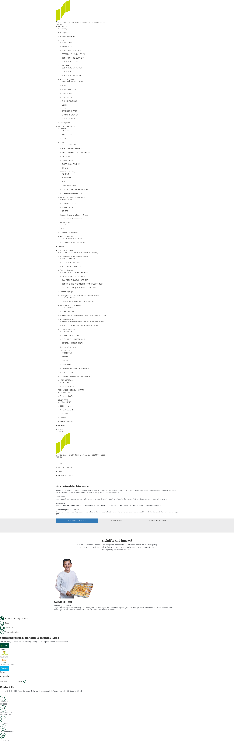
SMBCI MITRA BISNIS (69, 101)
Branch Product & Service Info (71, 219)
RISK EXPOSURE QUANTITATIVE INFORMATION (79, 288)
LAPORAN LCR (67, 382)
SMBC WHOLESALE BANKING (72, 82)
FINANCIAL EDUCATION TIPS (72, 239)
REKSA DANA (67, 199)
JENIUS (65, 105)
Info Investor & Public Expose (70, 306)
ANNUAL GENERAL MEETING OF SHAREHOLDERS (80, 325)
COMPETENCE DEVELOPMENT (73, 50)
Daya (62, 40)
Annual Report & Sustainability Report (74, 256)
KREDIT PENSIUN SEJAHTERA (73, 149)
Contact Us (64, 109)
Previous (52, 584)
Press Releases (65, 225)
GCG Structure (65, 406)
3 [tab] (120, 615)
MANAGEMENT (65, 402)
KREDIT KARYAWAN (69, 145)
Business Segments (67, 80)
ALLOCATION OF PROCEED (72, 266)
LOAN (62, 143)
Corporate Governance (68, 329)
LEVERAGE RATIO (68, 298)
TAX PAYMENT (67, 178)
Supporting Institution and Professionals (75, 376)
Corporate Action (66, 351)
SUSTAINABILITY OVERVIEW (72, 68)
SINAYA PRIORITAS (69, 89)
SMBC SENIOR (67, 93)
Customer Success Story (69, 233)
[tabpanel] (117, 583)
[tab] (77, 520)
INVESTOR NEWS (68, 308)
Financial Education (67, 237)
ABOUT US (62, 26)
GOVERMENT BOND (69, 203)
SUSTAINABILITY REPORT (71, 262)
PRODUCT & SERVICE (65, 127)
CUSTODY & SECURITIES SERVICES (75, 190)
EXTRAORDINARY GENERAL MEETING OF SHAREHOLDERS (83, 321)
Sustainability (65, 66)
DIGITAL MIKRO (67, 160)
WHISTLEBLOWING (69, 119)
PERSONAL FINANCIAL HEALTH (73, 54)
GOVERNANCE (63, 400)
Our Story (63, 29)
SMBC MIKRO (67, 97)
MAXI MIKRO (66, 156)
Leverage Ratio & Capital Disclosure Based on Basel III (79, 296)
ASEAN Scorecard (66, 422)
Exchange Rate (65, 392)
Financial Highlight (66, 292)
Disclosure (64, 414)
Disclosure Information (68, 347)
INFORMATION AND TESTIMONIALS (75, 243)
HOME (60, 464)
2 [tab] (117, 615)
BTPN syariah (65, 123)
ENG (57, 24)
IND (60, 24)
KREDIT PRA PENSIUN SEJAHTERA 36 (76, 152)
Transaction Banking (67, 172)
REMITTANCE (67, 174)
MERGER (65, 357)
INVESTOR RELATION (65, 250)
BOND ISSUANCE (68, 372)
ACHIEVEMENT (67, 42)
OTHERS (65, 168)
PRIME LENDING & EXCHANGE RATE (71, 390)
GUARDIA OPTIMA (68, 207)
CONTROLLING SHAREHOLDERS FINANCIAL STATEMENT (82, 284)
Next (182, 584)
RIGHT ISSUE (66, 365)
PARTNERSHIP (67, 46)
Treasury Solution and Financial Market (74, 215)
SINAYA (65, 86)
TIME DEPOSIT (67, 135)
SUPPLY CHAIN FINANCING (72, 193)
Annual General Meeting (69, 319)
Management (65, 33)
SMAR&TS (61, 425)
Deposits (63, 129)
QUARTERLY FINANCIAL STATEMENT (75, 280)
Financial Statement (67, 270)
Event (62, 229)
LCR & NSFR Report (67, 380)
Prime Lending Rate (67, 396)
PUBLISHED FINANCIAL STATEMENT (75, 272)
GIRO (64, 139)
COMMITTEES (67, 331)
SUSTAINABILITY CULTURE (71, 76)
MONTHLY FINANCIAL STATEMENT (74, 276)
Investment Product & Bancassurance (74, 197)
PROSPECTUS (67, 353)
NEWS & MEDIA (63, 223)
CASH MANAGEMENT (69, 186)
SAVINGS (65, 131)
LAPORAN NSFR (68, 386)
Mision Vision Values (67, 36)
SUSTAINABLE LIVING (70, 62)
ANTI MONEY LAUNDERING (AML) (74, 339)
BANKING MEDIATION (69, 111)
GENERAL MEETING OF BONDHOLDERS (76, 368)
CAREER (61, 246)
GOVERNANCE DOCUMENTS (72, 343)
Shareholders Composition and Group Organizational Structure (83, 315)
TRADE (64, 182)
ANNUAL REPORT (68, 259)
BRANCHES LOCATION (70, 115)
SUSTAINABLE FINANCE (71, 164)
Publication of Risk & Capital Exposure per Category (79, 252)
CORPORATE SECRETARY (71, 335)
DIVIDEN (65, 361)
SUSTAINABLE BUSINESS (71, 72)
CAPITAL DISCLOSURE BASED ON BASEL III (78, 302)
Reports (63, 418)
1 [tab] (117, 460)
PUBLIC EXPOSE (68, 312)
